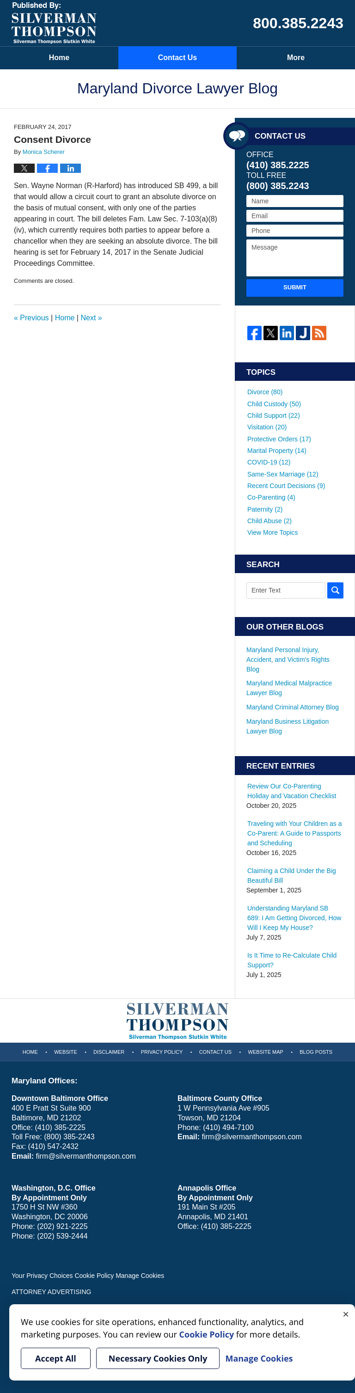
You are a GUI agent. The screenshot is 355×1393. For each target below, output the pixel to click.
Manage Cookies (140, 1273)
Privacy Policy (162, 1049)
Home (59, 57)
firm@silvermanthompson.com (85, 1154)
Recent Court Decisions (286, 484)
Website (65, 1049)
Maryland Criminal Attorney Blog (292, 705)
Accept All (55, 1358)
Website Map (265, 1049)
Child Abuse (269, 519)
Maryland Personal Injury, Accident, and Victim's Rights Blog (288, 657)
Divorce (264, 392)
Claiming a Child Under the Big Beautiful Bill (291, 873)
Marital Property (276, 449)
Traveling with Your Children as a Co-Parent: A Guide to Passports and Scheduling (294, 831)
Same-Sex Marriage (282, 473)
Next (91, 318)
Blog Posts (316, 1049)
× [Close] (346, 1313)
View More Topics (272, 530)
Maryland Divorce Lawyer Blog (54, 23)
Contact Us (177, 57)
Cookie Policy (94, 1273)
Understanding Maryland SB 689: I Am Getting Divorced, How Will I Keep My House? (294, 916)
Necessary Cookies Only (158, 1358)
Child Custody (274, 403)
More (296, 57)
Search (335, 588)
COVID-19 (268, 461)
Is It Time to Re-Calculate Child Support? (292, 957)
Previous (31, 318)
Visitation (267, 426)
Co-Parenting (271, 496)
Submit (294, 287)
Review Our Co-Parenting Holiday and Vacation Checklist (291, 789)
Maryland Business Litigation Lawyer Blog (287, 724)
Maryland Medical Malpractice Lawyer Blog (289, 686)
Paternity (264, 507)
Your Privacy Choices (42, 1273)
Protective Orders (279, 438)
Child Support (273, 415)
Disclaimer (108, 1049)
